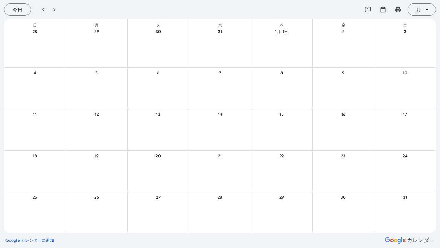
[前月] (43, 9)
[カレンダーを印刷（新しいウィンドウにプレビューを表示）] (398, 9)
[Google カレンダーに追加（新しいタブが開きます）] (29, 240)
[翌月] (54, 9)
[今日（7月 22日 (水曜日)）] (17, 9)
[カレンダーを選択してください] (382, 9)
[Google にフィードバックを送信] (367, 9)
